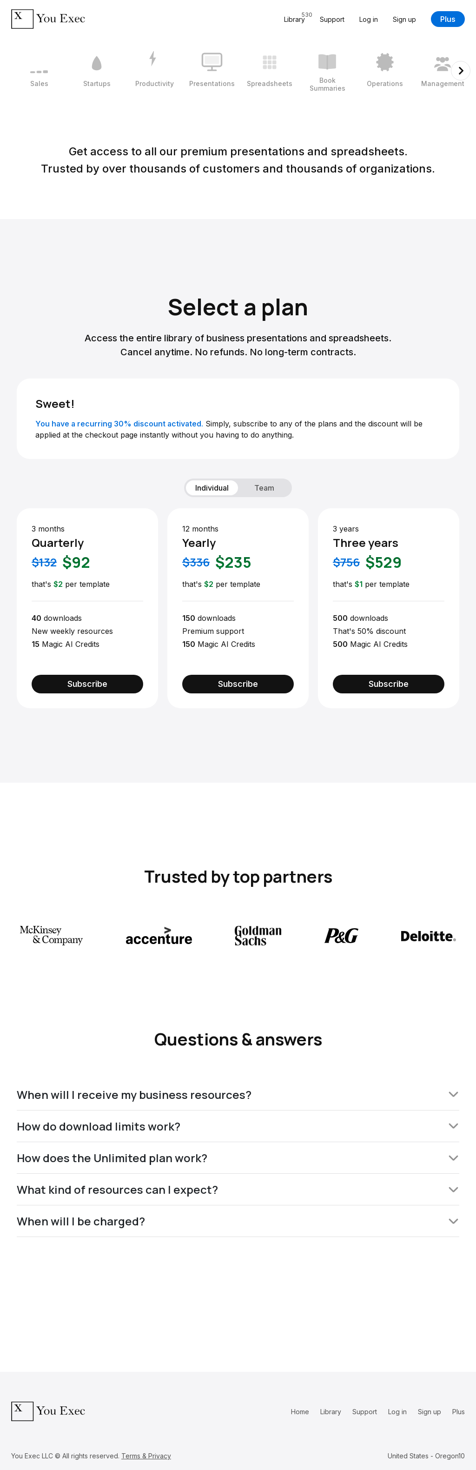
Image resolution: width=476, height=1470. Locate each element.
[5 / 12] (270, 71)
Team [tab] (264, 487)
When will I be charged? (238, 1221)
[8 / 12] (442, 71)
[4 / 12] (212, 71)
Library (330, 1412)
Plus (448, 19)
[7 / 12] (385, 71)
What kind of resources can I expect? (238, 1189)
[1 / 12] (39, 71)
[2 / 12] (97, 71)
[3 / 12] (154, 71)
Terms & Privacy (146, 1456)
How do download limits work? (238, 1126)
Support (332, 19)
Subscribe (87, 684)
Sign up (404, 19)
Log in (368, 19)
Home (300, 1412)
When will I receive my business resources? (238, 1094)
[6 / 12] (327, 71)
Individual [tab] (212, 487)
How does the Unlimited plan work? (238, 1157)
